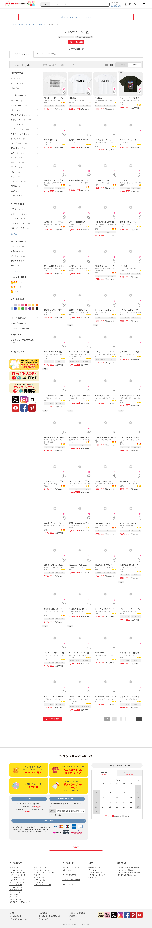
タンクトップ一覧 (16, 885)
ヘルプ (76, 846)
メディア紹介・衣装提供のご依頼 (128, 872)
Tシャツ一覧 (14, 867)
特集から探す (19, 351)
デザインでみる (135, 65)
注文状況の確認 (116, 6)
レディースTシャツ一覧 (18, 875)
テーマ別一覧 (38, 882)
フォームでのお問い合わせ (126, 870)
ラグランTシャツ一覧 (17, 880)
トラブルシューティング (96, 875)
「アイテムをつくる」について (99, 872)
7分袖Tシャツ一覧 (16, 890)
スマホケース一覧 (16, 899)
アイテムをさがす (16, 863)
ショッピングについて (96, 867)
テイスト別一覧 (39, 880)
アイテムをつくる (68, 863)
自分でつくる (67, 870)
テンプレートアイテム (46, 54)
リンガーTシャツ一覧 (17, 882)
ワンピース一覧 (15, 877)
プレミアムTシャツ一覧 (18, 872)
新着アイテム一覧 (40, 867)
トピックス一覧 (39, 877)
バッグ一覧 (13, 897)
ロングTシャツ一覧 (16, 887)
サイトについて (93, 877)
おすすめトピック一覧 (41, 870)
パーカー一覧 (14, 894)
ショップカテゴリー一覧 (42, 885)
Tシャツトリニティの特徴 (71, 880)
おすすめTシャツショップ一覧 (44, 872)
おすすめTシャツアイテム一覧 (20, 902)
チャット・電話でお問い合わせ (128, 867)
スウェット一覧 (15, 892)
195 (132, 719)
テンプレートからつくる (70, 867)
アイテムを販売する (69, 875)
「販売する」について (96, 870)
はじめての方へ (67, 884)
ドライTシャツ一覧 (16, 870)
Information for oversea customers (76, 17)
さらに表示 (14, 234)
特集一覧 (37, 875)
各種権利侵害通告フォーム (126, 875)
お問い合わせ (122, 863)
